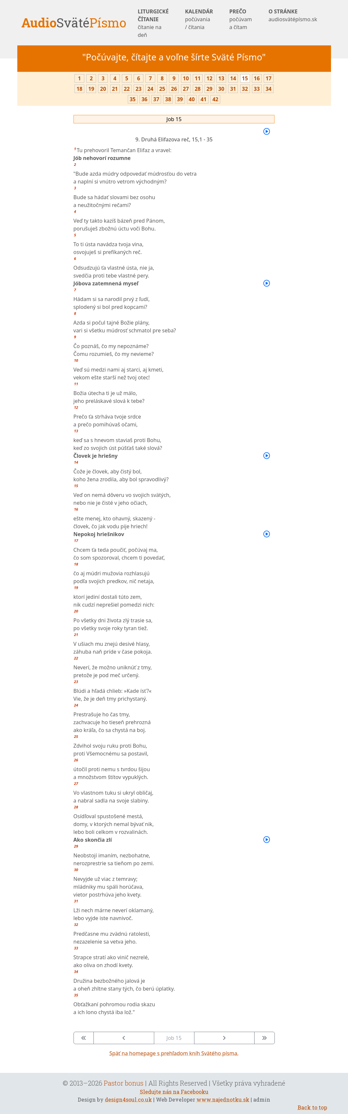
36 (144, 99)
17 (269, 78)
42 (215, 99)
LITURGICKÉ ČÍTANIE (153, 23)
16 (257, 78)
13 (221, 78)
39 (180, 99)
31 (233, 88)
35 (133, 99)
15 (245, 78)
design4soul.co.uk (128, 1099)
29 (209, 88)
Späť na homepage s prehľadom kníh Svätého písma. (174, 1053)
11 (198, 78)
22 (127, 88)
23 (138, 88)
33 (257, 88)
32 (245, 88)
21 (115, 88)
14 (233, 78)
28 (198, 88)
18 (79, 88)
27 (186, 88)
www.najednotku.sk (222, 1099)
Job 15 (173, 119)
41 (204, 99)
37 (156, 99)
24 (150, 88)
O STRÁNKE (293, 15)
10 (186, 78)
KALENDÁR (199, 19)
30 (221, 88)
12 (209, 78)
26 (174, 88)
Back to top (312, 1107)
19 (91, 88)
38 (168, 99)
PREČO (240, 19)
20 (103, 88)
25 (162, 88)
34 (269, 88)
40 (192, 99)
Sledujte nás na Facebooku (174, 1091)
